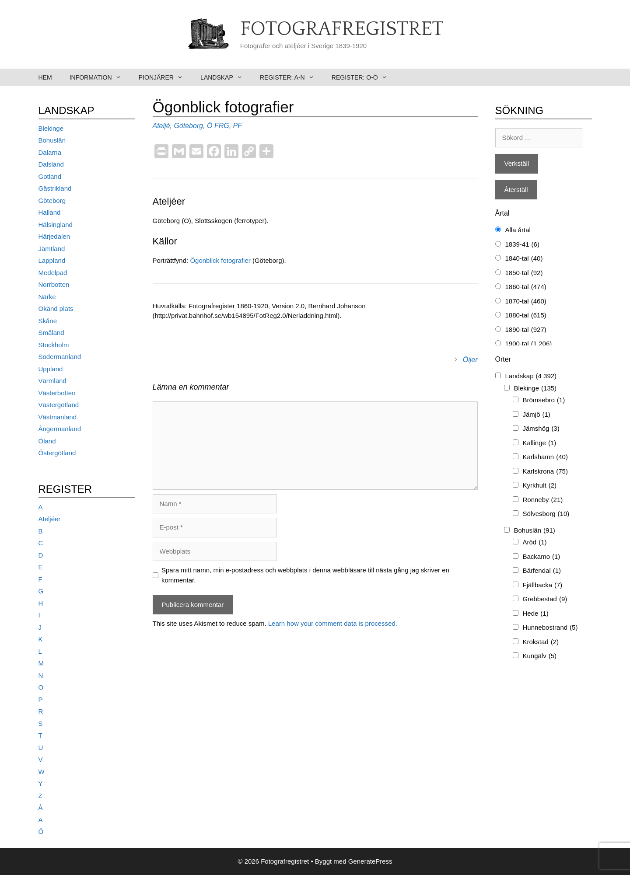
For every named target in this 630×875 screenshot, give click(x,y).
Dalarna (50, 152)
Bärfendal (542, 571)
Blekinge (51, 128)
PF (237, 125)
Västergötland (58, 404)
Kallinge (539, 443)
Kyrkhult (540, 486)
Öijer (470, 359)
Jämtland (51, 248)
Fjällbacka (543, 585)
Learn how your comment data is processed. (332, 623)
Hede (536, 614)
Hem (45, 77)
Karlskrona (545, 472)
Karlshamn (545, 457)
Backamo (541, 557)
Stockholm (53, 345)
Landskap (225, 77)
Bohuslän (52, 140)
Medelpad (52, 272)
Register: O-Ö (364, 77)
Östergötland (57, 453)
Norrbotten (54, 284)
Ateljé (161, 125)
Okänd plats (56, 308)
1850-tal (524, 273)
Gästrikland (55, 188)
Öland (47, 441)
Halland (49, 212)
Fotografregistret (342, 29)
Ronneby (543, 500)
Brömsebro (544, 400)
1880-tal (525, 315)
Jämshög (541, 429)
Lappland (52, 260)
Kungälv (540, 656)
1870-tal (525, 301)
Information (100, 77)
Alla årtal (518, 230)
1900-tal (528, 344)
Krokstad (541, 642)
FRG (221, 125)
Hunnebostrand (550, 628)
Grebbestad (545, 599)
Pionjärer (165, 77)
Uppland (50, 369)
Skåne (47, 320)
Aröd (535, 542)
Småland (51, 332)
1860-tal (525, 287)
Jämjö (536, 415)
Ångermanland (59, 428)
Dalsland (51, 164)
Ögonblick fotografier (221, 260)
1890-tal (525, 330)
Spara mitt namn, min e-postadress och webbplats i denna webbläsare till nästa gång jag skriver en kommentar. (305, 575)
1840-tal (524, 259)
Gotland (50, 176)
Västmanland (57, 417)
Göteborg (188, 125)
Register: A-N (291, 77)
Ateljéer (49, 519)
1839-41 (522, 245)
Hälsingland (55, 224)
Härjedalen (54, 236)
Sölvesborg (546, 514)
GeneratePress (370, 861)
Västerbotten (57, 393)
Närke (47, 296)
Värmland (52, 380)
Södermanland (59, 356)
